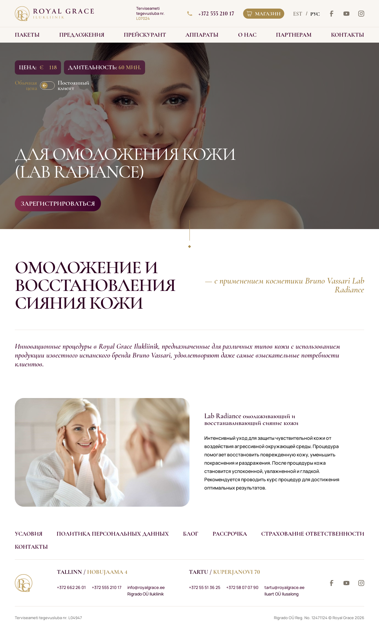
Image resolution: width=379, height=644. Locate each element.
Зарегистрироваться (58, 203)
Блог (190, 533)
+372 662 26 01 (71, 587)
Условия (28, 533)
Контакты (31, 546)
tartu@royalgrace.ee (284, 587)
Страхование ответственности (312, 533)
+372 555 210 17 (210, 13)
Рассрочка (230, 533)
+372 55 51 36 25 (204, 587)
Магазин (264, 13)
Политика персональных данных (113, 533)
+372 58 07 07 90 (242, 587)
